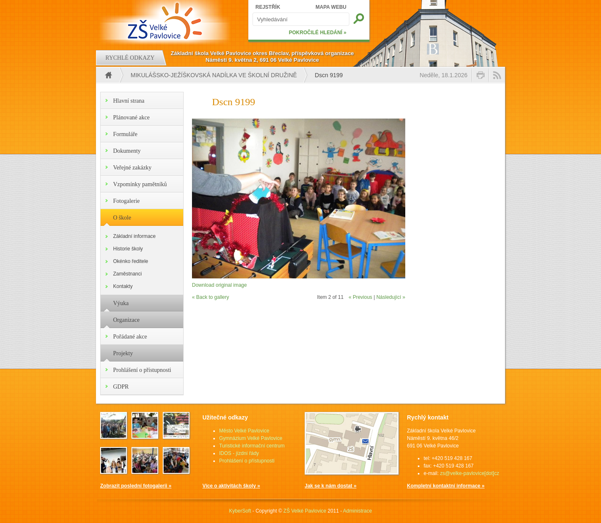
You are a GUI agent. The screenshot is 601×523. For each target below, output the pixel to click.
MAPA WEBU (331, 7)
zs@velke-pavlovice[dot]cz (469, 473)
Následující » (390, 297)
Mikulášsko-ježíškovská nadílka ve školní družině (214, 75)
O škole (122, 218)
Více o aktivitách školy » (231, 486)
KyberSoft (240, 511)
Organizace (126, 320)
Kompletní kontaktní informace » (446, 486)
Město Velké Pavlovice (244, 431)
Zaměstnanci (127, 274)
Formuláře (125, 134)
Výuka (121, 303)
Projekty (123, 353)
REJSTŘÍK (267, 7)
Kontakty (123, 286)
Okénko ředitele (130, 261)
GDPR (121, 387)
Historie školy (128, 249)
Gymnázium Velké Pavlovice (250, 438)
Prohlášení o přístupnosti (142, 370)
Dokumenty (127, 151)
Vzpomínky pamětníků (140, 184)
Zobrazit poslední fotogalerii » (136, 486)
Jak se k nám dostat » (330, 486)
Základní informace (134, 236)
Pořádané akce (130, 337)
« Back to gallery (210, 297)
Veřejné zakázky (132, 167)
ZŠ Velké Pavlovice (304, 511)
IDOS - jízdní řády (239, 453)
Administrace (357, 511)
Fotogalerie (126, 201)
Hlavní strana (128, 101)
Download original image (219, 285)
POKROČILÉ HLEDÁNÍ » (317, 32)
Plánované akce (131, 117)
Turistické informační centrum (252, 446)
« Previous (360, 297)
